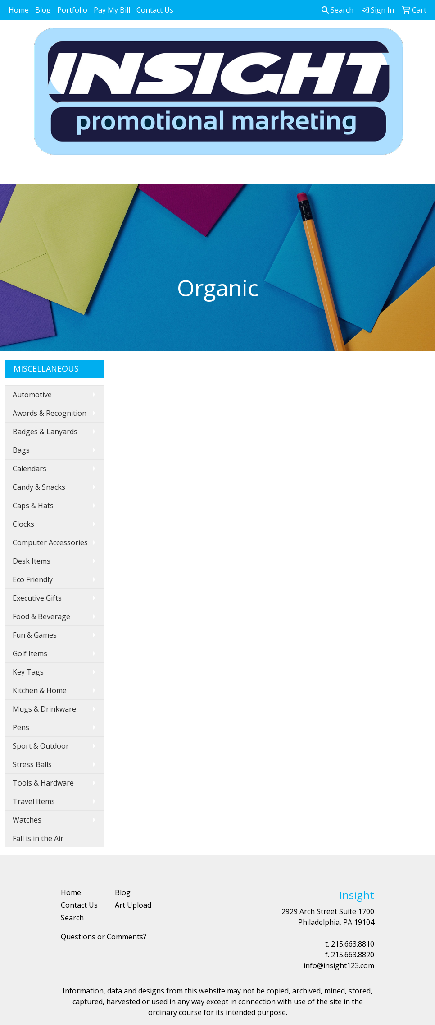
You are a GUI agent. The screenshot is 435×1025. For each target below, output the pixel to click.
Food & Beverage (41, 616)
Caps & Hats (33, 505)
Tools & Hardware (43, 783)
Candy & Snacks (39, 487)
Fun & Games (35, 635)
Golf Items (30, 653)
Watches (27, 820)
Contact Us (154, 10)
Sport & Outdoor (41, 746)
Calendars (29, 468)
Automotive (32, 395)
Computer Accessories (50, 542)
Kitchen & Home (40, 690)
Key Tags (28, 672)
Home (19, 10)
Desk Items (31, 561)
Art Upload (133, 905)
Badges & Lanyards (45, 432)
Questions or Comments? (103, 937)
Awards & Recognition (49, 413)
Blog (43, 10)
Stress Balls (32, 764)
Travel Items (34, 801)
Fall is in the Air (38, 838)
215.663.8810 (352, 944)
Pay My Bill (112, 10)
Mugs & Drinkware (44, 709)
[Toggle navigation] (14, 174)
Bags (21, 450)
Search (337, 10)
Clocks (23, 524)
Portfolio (72, 10)
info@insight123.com (339, 965)
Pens (21, 727)
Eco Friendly (33, 579)
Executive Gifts (37, 598)
